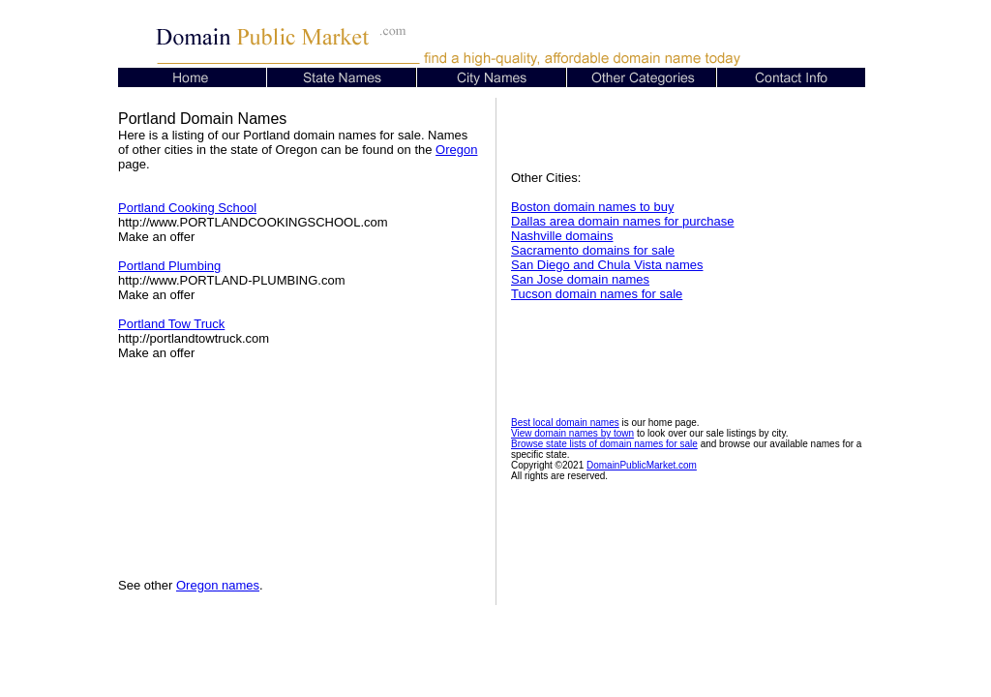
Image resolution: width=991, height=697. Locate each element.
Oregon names (217, 585)
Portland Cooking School (187, 207)
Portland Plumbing (169, 265)
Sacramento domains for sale (593, 250)
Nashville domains (562, 235)
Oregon (456, 149)
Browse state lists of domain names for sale (604, 444)
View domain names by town (572, 433)
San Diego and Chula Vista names (607, 265)
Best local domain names (565, 422)
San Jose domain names (580, 279)
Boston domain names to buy (592, 206)
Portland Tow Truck (171, 324)
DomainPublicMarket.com (641, 465)
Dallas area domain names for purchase (623, 221)
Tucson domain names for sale (596, 294)
